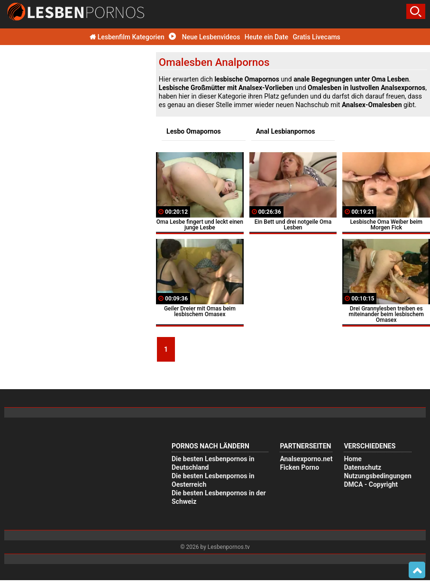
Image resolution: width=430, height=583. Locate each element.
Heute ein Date (266, 37)
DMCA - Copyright (371, 484)
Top (417, 570)
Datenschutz (362, 467)
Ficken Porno (299, 467)
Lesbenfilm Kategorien (127, 37)
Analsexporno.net (306, 459)
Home (352, 459)
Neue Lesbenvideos (204, 37)
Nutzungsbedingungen (377, 476)
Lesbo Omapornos (193, 131)
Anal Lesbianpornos (285, 131)
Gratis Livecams (316, 37)
